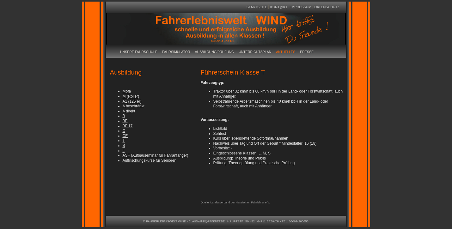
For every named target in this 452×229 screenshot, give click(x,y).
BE (125, 121)
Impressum (300, 7)
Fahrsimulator (176, 52)
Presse (307, 52)
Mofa (127, 91)
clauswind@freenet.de (207, 221)
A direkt (129, 111)
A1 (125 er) (132, 101)
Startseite (257, 7)
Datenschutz (326, 7)
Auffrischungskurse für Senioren (150, 160)
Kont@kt (279, 7)
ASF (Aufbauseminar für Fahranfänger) (155, 155)
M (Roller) (131, 96)
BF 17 (128, 126)
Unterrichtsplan (255, 52)
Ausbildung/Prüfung (214, 52)
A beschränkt (133, 106)
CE (125, 136)
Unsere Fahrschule (138, 52)
